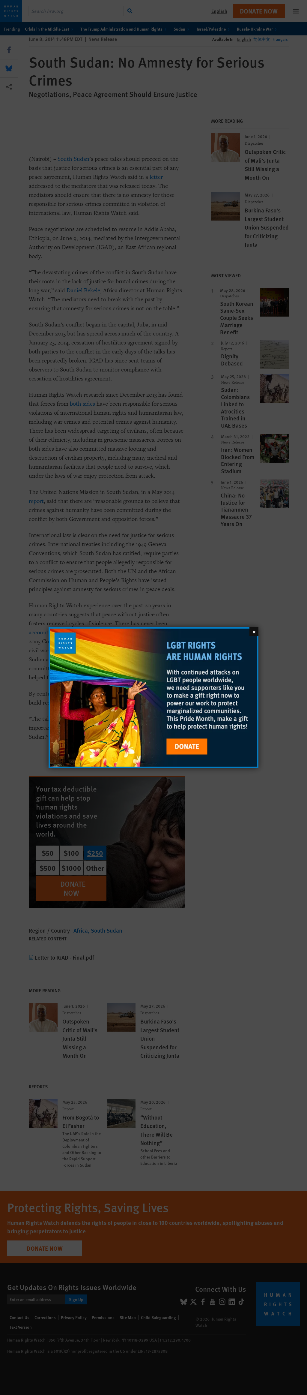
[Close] (253, 631)
